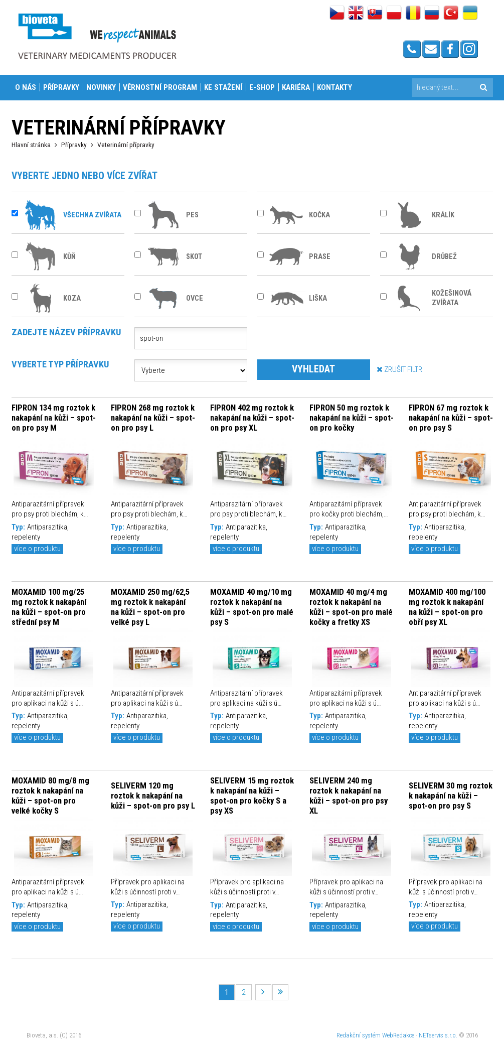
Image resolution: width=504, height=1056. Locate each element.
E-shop (262, 87)
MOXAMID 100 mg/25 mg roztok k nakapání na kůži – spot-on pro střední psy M (49, 607)
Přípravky (61, 87)
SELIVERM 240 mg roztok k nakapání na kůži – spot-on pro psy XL (348, 795)
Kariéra (296, 87)
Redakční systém (359, 1035)
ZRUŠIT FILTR (399, 368)
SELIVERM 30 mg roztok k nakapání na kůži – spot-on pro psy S (450, 795)
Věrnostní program (160, 87)
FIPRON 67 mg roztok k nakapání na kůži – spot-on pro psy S (451, 418)
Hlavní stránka (31, 145)
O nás (25, 87)
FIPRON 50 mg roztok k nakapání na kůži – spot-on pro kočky (351, 418)
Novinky (101, 87)
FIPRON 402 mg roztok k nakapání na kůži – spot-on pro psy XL (252, 418)
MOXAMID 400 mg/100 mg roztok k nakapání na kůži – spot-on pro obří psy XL (447, 607)
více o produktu (37, 548)
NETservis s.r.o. (438, 1035)
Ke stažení (223, 87)
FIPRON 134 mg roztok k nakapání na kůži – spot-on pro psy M (54, 418)
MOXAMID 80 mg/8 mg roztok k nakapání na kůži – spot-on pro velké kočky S (50, 795)
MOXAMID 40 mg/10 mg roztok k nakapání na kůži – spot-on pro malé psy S (251, 607)
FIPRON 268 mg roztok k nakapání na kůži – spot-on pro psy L (153, 418)
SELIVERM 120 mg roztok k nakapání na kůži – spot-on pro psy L (153, 795)
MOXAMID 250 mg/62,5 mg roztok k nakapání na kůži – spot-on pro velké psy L (150, 607)
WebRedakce (398, 1035)
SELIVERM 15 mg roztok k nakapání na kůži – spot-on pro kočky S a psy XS (252, 795)
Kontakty (334, 87)
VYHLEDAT (313, 369)
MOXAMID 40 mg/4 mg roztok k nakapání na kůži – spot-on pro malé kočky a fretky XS (351, 607)
